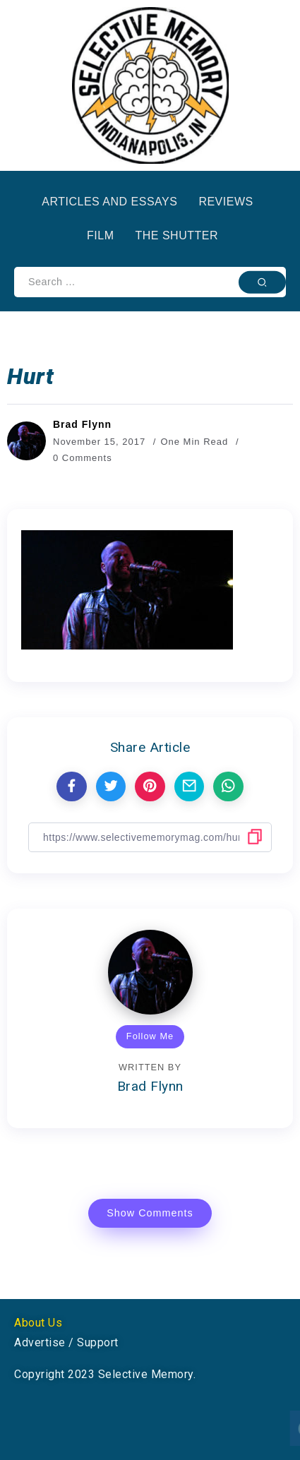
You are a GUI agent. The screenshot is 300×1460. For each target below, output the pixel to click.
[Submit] (262, 281)
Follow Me (150, 1036)
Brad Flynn (82, 424)
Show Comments (150, 1213)
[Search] (150, 282)
